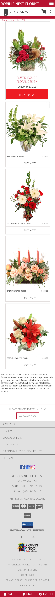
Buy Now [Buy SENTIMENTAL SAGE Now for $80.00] (30, 163)
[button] (46, 12)
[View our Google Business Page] (27, 468)
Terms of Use (27, 585)
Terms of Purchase (36, 580)
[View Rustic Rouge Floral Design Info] (27, 48)
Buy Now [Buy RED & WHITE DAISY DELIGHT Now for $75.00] (30, 230)
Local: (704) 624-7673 (27, 491)
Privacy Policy (14, 580)
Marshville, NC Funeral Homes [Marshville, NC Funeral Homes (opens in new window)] (27, 559)
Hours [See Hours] (46, 594)
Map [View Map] (28, 594)
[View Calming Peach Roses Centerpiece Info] (28, 262)
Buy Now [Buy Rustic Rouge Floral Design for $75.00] (27, 95)
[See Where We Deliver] (27, 415)
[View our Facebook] (22, 468)
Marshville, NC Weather (21, 564)
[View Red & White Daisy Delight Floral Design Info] (28, 195)
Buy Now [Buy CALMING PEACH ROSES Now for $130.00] (30, 297)
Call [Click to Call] (9, 594)
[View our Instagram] (33, 468)
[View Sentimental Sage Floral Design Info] (28, 128)
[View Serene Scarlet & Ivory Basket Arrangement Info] (28, 330)
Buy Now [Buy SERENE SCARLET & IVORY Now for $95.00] (30, 364)
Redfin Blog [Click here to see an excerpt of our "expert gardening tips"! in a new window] (27, 537)
